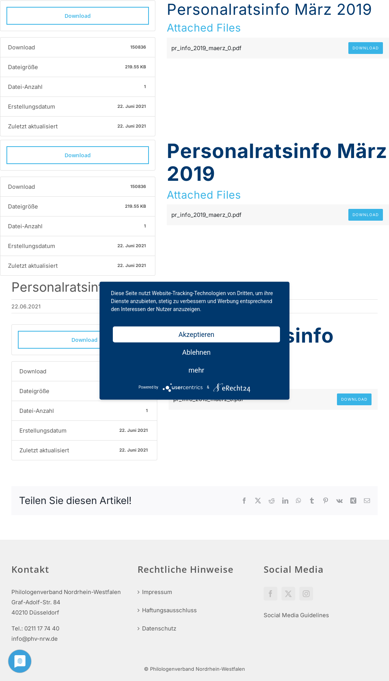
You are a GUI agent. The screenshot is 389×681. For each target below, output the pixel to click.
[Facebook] (270, 593)
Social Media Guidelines (296, 615)
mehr (196, 370)
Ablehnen (196, 352)
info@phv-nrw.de (34, 638)
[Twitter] (288, 593)
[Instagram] (306, 593)
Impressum (157, 592)
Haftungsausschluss (169, 610)
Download (78, 15)
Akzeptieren (197, 334)
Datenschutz (159, 628)
